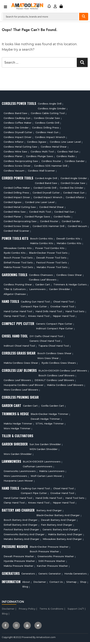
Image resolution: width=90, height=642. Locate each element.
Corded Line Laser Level (40, 202)
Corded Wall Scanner (16, 230)
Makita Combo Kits (41, 243)
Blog (25, 586)
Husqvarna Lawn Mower (18, 480)
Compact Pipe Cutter (34, 306)
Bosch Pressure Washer (44, 551)
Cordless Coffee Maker (18, 122)
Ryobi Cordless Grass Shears (58, 362)
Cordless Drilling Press (45, 127)
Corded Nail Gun (64, 211)
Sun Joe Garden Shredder (45, 444)
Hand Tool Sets (74, 311)
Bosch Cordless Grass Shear (54, 353)
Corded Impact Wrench (48, 197)
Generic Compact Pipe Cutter (54, 323)
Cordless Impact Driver (18, 137)
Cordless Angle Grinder (52, 108)
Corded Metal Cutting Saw (20, 207)
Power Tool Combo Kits (49, 248)
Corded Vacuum (77, 226)
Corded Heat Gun (74, 192)
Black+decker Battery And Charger (58, 515)
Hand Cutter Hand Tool (18, 311)
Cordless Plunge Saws (39, 156)
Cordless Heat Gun (47, 132)
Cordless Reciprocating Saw (21, 161)
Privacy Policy (27, 608)
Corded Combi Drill (45, 187)
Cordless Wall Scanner (41, 170)
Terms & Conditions (51, 608)
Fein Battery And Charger (56, 524)
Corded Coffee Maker (17, 187)
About (26, 581)
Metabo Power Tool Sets (52, 267)
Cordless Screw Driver (17, 165)
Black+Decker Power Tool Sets (48, 252)
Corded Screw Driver (16, 226)
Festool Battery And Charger (21, 529)
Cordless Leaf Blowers (42, 279)
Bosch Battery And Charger (20, 519)
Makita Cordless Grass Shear (21, 362)
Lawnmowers (37, 289)
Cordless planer (13, 156)
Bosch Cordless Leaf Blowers (56, 375)
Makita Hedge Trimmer (18, 423)
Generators (28, 573)
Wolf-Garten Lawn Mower (46, 475)
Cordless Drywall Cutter (18, 132)
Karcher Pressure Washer (52, 565)
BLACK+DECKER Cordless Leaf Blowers (62, 370)
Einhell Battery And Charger (20, 524)
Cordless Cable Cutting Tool (48, 113)
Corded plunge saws (37, 216)
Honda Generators (75, 573)
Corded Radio (62, 216)
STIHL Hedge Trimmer (50, 423)
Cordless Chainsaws (41, 274)
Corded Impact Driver (17, 197)
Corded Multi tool (40, 211)
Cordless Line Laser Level (65, 141)
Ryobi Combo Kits (15, 252)
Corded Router (49, 221)
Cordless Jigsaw (36, 141)
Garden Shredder (59, 289)
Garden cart (42, 284)
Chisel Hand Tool (63, 301)
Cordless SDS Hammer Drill (50, 165)
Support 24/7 (76, 608)
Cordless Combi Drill (47, 122)
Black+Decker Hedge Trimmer (49, 414)
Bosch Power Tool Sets (18, 257)
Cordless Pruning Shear (18, 284)
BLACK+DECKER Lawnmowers (41, 461)
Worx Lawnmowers (15, 475)
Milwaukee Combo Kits (18, 248)
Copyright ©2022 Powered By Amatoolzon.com (29, 637)
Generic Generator (49, 573)
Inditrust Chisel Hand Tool (19, 345)
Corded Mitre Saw (15, 211)
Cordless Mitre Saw (15, 151)
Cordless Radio (65, 156)
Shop (83, 581)
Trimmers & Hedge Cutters (70, 284)
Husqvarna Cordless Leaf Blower (23, 385)
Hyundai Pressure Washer (19, 560)
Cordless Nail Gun (67, 151)
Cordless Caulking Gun (17, 118)
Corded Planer (12, 216)
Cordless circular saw (47, 118)
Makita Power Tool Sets (18, 267)
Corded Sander (71, 221)
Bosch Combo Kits (41, 238)
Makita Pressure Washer (18, 565)
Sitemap (71, 581)
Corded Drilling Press (16, 192)
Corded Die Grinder (71, 187)
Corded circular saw (73, 183)
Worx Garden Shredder (18, 453)
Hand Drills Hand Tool (48, 311)
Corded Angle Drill (46, 178)
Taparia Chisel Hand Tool (53, 345)
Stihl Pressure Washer (51, 560)
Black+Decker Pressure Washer (49, 546)
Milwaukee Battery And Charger (62, 539)
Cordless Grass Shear (69, 274)
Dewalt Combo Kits (68, 238)
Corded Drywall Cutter (46, 192)
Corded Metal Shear (51, 207)
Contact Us (56, 581)
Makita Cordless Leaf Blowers (65, 385)
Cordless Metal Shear (54, 146)
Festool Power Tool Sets (51, 262)
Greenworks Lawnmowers (20, 471)
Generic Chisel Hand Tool (45, 340)
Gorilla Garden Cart (52, 405)
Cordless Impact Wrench (50, 137)
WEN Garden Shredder (44, 449)
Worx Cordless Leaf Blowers (21, 389)
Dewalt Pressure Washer (19, 556)
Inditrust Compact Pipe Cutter (54, 328)
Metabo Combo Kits (69, 243)
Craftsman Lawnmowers (37, 466)
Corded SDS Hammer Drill (48, 226)
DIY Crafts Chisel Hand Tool (46, 336)
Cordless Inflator (14, 141)
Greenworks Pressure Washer (55, 556)
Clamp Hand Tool (14, 316)
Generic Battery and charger (60, 529)
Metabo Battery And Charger (21, 539)
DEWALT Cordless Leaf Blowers (54, 380)
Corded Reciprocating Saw (20, 221)
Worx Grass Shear (48, 358)
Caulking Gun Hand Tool (35, 301)
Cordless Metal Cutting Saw (20, 146)
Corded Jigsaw (13, 202)
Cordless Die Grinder (16, 127)
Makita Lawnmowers (51, 471)
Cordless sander (75, 161)
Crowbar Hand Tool (62, 306)
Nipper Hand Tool (64, 316)
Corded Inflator (75, 197)
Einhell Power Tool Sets (18, 262)
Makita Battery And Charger (65, 534)
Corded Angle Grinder (73, 178)
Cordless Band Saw (15, 113)
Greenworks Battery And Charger (24, 534)
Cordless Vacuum (14, 170)
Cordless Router (51, 161)
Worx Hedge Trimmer (17, 428)
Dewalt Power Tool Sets (51, 257)
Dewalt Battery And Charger (58, 519)
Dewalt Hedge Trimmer (45, 418)
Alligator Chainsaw (15, 294)
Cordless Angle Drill (49, 103)
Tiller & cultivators (15, 289)
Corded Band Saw (46, 183)
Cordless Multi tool (42, 151)
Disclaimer (39, 581)
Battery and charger (49, 510)
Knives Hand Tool (38, 316)
